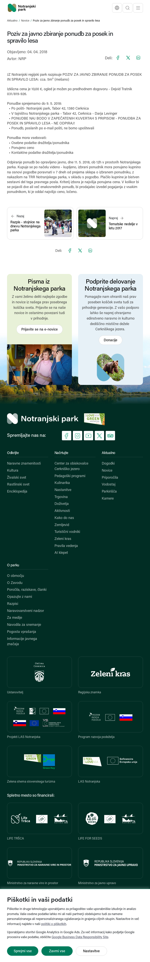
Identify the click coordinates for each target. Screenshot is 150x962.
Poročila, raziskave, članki (26, 590)
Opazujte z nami (19, 597)
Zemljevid (61, 525)
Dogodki (108, 464)
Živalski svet (16, 478)
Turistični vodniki (67, 532)
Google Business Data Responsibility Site (80, 937)
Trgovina (61, 497)
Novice (25, 20)
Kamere (108, 499)
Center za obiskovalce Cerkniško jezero (71, 466)
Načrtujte (61, 453)
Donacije (110, 340)
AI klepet (61, 553)
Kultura (12, 471)
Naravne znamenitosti (24, 464)
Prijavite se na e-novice (39, 329)
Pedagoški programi (69, 476)
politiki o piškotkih (53, 924)
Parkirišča (109, 492)
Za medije (14, 618)
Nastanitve (62, 490)
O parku (13, 565)
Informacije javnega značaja (22, 641)
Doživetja (61, 504)
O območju (15, 576)
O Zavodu (14, 583)
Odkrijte (13, 453)
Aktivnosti (62, 511)
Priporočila (110, 478)
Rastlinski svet (18, 484)
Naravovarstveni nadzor (25, 611)
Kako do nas (64, 518)
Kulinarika (62, 483)
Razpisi (12, 604)
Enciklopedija (17, 492)
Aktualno (12, 20)
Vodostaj (108, 484)
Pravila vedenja (66, 546)
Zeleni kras (62, 539)
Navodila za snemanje (24, 625)
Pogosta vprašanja (21, 632)
